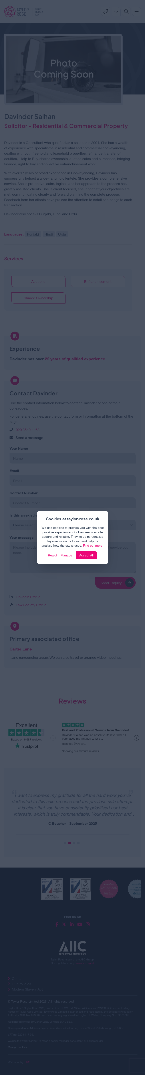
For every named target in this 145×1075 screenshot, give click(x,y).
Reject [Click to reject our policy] (52, 555)
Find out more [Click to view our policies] (93, 545)
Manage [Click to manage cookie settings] (66, 555)
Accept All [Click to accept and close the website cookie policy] (86, 555)
